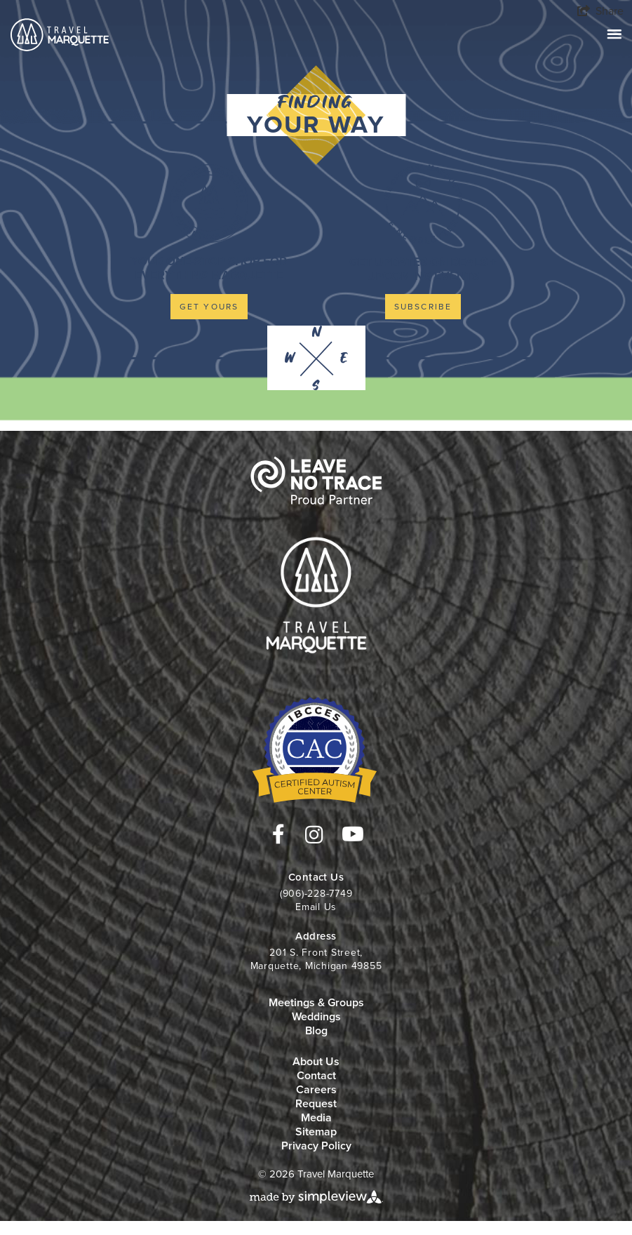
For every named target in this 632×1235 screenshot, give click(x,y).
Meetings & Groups (316, 1002)
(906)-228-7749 (316, 893)
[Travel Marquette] (60, 33)
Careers (316, 1089)
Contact (316, 1075)
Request (316, 1103)
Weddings (316, 1016)
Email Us (316, 907)
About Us (316, 1061)
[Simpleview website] (316, 1196)
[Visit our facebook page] (278, 834)
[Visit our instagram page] (314, 835)
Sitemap (316, 1131)
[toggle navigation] (614, 34)
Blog (316, 1030)
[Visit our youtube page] (353, 834)
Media (316, 1117)
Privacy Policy (316, 1145)
